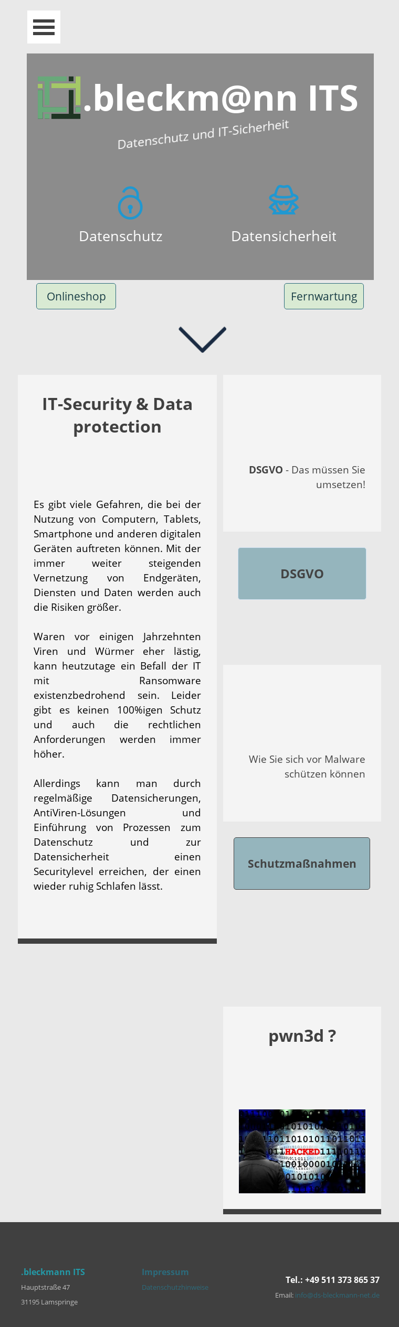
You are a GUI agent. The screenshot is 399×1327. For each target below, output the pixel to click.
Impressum (165, 1272)
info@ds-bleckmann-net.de (337, 1295)
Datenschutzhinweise (175, 1287)
